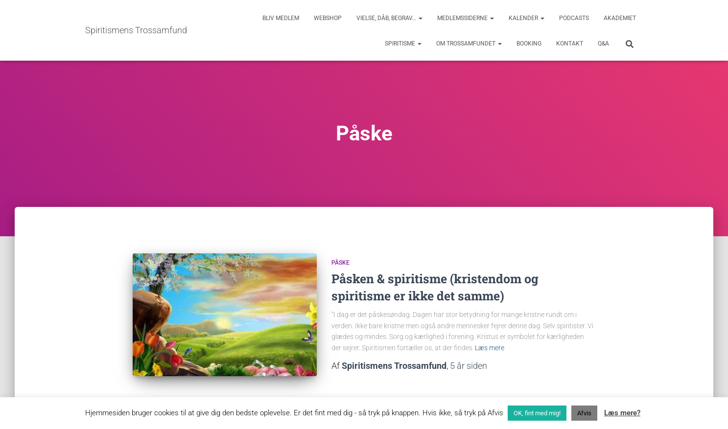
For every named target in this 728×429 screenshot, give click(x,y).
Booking (529, 43)
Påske (340, 262)
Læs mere (489, 348)
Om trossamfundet (469, 43)
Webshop (328, 18)
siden (468, 366)
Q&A (603, 43)
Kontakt (569, 43)
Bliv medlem (280, 18)
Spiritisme (403, 43)
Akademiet (620, 18)
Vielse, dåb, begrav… (389, 18)
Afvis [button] (584, 413)
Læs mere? (622, 412)
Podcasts (574, 18)
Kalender (526, 18)
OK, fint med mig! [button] (537, 413)
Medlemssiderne (465, 18)
